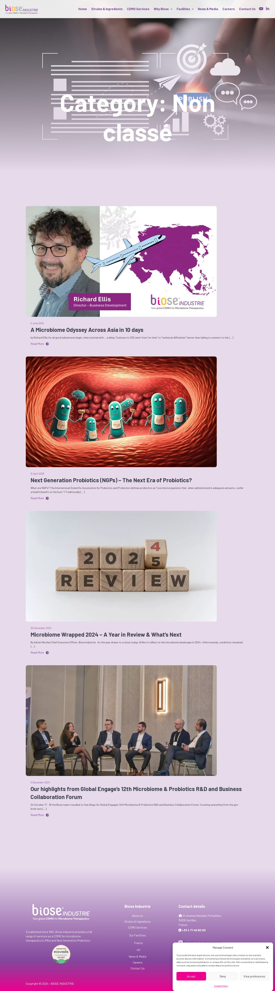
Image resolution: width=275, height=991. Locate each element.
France (138, 943)
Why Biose (161, 9)
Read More (40, 343)
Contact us (247, 9)
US (138, 949)
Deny (223, 976)
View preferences (254, 976)
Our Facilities (137, 935)
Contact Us (138, 968)
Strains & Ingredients (107, 9)
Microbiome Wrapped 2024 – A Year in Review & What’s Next (106, 634)
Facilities (183, 9)
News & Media (208, 9)
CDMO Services (138, 9)
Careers (228, 9)
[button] (267, 947)
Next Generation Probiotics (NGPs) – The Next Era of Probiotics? (111, 480)
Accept (191, 976)
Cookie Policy (221, 986)
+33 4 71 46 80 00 (194, 930)
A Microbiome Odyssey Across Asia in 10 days (87, 329)
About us (137, 915)
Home (82, 9)
